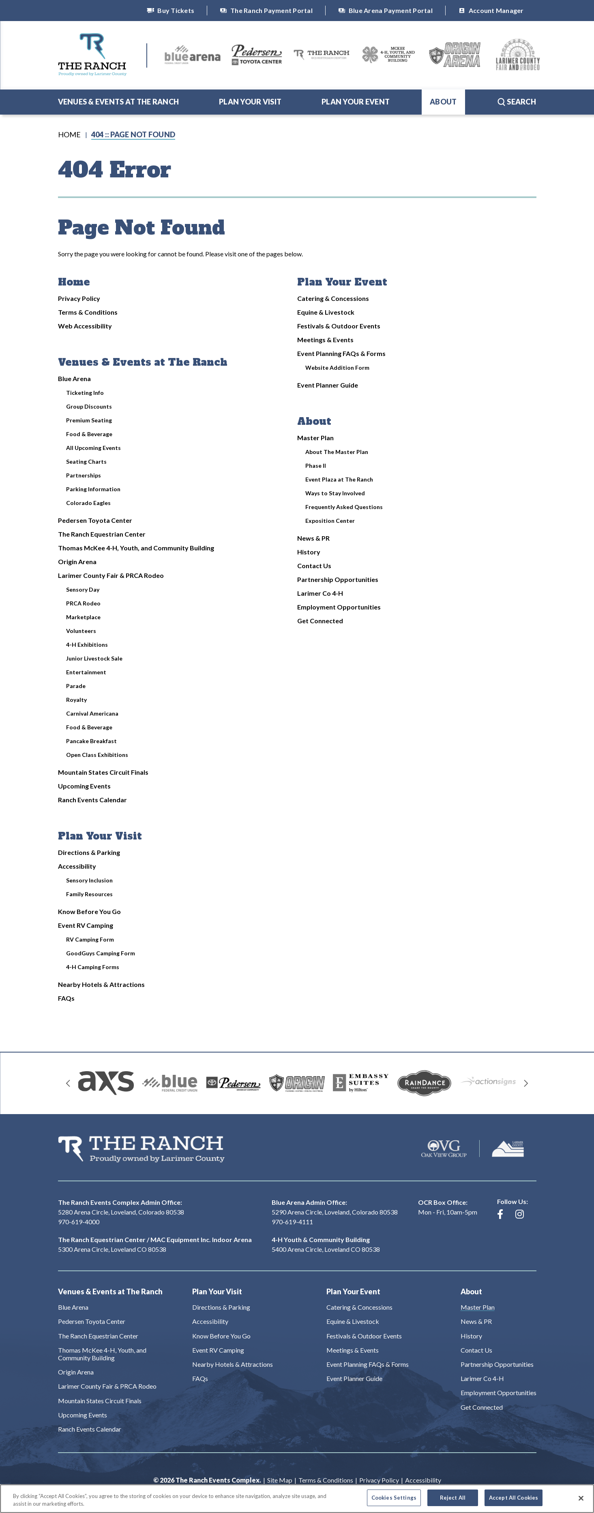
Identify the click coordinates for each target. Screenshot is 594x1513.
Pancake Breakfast (91, 740)
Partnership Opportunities (337, 579)
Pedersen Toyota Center (95, 520)
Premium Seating (89, 420)
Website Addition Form (337, 367)
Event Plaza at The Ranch (339, 479)
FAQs (66, 998)
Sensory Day (82, 589)
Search (516, 101)
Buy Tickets (170, 10)
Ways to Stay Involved (335, 493)
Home (69, 134)
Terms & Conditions (88, 312)
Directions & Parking (89, 852)
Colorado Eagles (88, 502)
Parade (76, 685)
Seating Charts (86, 461)
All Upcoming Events (93, 447)
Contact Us (314, 565)
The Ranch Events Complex (92, 54)
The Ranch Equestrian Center (102, 534)
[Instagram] (519, 1214)
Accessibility (77, 866)
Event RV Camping (85, 925)
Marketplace (83, 617)
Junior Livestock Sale (94, 658)
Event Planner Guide (327, 385)
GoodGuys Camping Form (100, 953)
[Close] (581, 1502)
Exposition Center (330, 520)
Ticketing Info (85, 392)
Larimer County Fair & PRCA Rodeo (111, 575)
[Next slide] (526, 1083)
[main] (297, 583)
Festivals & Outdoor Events (338, 326)
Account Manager (491, 10)
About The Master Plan (336, 451)
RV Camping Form (90, 939)
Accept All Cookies (513, 1502)
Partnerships (83, 475)
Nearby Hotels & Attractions (101, 984)
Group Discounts (89, 406)
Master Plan (315, 437)
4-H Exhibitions (87, 644)
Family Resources (89, 894)
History (308, 552)
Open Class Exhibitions (97, 754)
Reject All (452, 1502)
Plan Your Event (356, 101)
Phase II (315, 465)
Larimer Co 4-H (320, 593)
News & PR (313, 538)
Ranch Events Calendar (92, 799)
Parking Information (93, 489)
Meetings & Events (325, 339)
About (443, 101)
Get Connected (320, 620)
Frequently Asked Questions (344, 506)
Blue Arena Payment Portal (385, 10)
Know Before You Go (89, 911)
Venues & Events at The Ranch (118, 101)
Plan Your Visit (250, 101)
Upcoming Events (84, 786)
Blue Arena (74, 378)
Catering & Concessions (333, 298)
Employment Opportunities (339, 607)
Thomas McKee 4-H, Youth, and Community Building (136, 548)
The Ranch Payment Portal (266, 10)
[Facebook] (500, 1214)
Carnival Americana (92, 713)
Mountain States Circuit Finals (103, 772)
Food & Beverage (89, 433)
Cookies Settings (393, 1502)
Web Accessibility (85, 326)
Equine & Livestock (325, 312)
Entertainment (86, 672)
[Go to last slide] (68, 1083)
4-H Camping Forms (92, 966)
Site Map (279, 1480)
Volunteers (81, 630)
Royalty (76, 699)
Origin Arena (77, 561)
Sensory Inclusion (89, 880)
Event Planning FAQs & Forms (341, 353)
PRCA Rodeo (83, 603)
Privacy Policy (79, 298)
